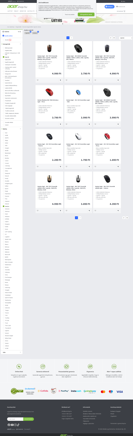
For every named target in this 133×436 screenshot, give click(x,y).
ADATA (5, 138)
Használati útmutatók (89, 418)
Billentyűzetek (7, 48)
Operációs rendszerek (10, 98)
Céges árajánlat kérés (68, 418)
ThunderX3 (7, 328)
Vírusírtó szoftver (8, 118)
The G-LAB (7, 325)
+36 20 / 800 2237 (67, 414)
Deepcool (6, 173)
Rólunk (112, 414)
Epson (5, 188)
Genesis (6, 209)
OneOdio (6, 269)
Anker (5, 143)
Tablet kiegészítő (8, 108)
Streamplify (7, 302)
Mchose (6, 247)
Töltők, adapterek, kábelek (11, 113)
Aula (5, 145)
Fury (5, 198)
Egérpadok (7, 59)
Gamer (6, 125)
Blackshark (7, 153)
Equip (5, 191)
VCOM (5, 348)
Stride (5, 305)
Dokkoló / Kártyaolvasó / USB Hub (11, 53)
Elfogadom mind (86, 14)
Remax (6, 285)
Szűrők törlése (7, 36)
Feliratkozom (28, 419)
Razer (5, 282)
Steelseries (7, 300)
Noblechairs (7, 264)
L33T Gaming (7, 231)
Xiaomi (5, 343)
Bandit (5, 150)
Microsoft (6, 254)
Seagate (6, 290)
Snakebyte (7, 295)
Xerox (5, 340)
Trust (5, 323)
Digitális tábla (7, 50)
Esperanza (7, 193)
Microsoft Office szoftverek (11, 90)
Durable (6, 181)
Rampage (6, 280)
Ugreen (6, 330)
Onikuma (6, 272)
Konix (5, 229)
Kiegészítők (18, 27)
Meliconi (6, 252)
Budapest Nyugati (115, 411)
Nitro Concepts (8, 262)
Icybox (6, 221)
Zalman (6, 346)
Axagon (6, 148)
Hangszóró (7, 74)
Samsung (6, 287)
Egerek (6, 57)
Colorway (6, 166)
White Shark (7, 338)
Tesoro (6, 313)
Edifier (5, 186)
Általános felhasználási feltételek (92, 414)
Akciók (7, 40)
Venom (6, 333)
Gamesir (6, 201)
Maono (6, 242)
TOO (5, 315)
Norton (6, 267)
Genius (6, 206)
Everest (6, 196)
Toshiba (6, 318)
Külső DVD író (7, 83)
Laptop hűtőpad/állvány (10, 85)
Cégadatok (113, 416)
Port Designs (7, 277)
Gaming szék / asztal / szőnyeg (9, 67)
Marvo (5, 244)
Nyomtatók (7, 95)
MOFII (5, 257)
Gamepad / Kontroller (9, 64)
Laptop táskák (7, 88)
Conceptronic (7, 168)
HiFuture (6, 216)
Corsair (6, 163)
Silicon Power (7, 292)
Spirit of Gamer (8, 297)
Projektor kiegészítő (9, 103)
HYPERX (6, 219)
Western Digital (8, 335)
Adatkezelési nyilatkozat (89, 416)
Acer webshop (10, 27)
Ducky (5, 178)
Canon (5, 160)
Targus (6, 310)
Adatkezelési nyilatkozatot (45, 10)
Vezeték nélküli (8, 122)
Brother (6, 158)
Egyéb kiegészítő (8, 62)
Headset (6, 80)
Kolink (5, 226)
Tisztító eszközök (8, 111)
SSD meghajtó (7, 106)
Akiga (5, 140)
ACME (5, 135)
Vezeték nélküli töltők (9, 116)
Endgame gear (8, 183)
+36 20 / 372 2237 (67, 416)
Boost (5, 155)
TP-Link (6, 320)
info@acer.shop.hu (67, 411)
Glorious (6, 211)
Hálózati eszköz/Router (10, 71)
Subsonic (6, 308)
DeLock (6, 176)
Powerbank (7, 100)
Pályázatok (86, 421)
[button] (62, 23)
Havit (5, 214)
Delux (5, 171)
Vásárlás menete (87, 411)
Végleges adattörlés (88, 423)
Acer (5, 133)
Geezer (6, 204)
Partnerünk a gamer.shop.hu (118, 423)
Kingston (6, 224)
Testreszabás (70, 14)
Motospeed (7, 259)
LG (4, 234)
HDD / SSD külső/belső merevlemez (10, 77)
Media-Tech (7, 239)
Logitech (6, 237)
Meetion (6, 249)
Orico (5, 275)
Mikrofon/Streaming (9, 93)
